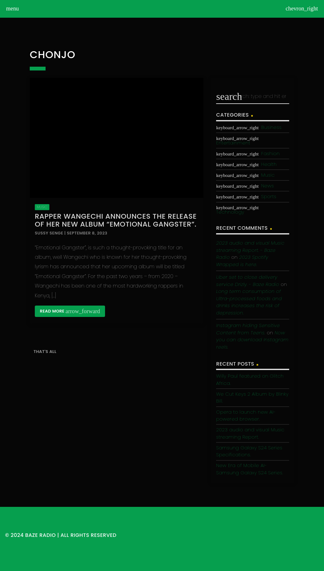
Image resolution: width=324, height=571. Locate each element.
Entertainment (233, 142)
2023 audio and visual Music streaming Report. (250, 433)
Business (271, 127)
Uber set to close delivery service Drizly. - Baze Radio (247, 281)
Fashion (270, 153)
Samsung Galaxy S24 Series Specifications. (249, 451)
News (267, 185)
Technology (230, 212)
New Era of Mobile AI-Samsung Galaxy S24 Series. (249, 469)
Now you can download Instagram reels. (252, 339)
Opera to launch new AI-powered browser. (246, 415)
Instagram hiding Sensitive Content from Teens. (248, 329)
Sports (268, 196)
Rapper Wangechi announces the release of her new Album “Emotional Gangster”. (116, 220)
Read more (70, 311)
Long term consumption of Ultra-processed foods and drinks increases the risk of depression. (249, 302)
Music (42, 207)
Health (269, 164)
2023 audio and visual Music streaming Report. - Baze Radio (250, 250)
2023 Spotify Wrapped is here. (242, 261)
